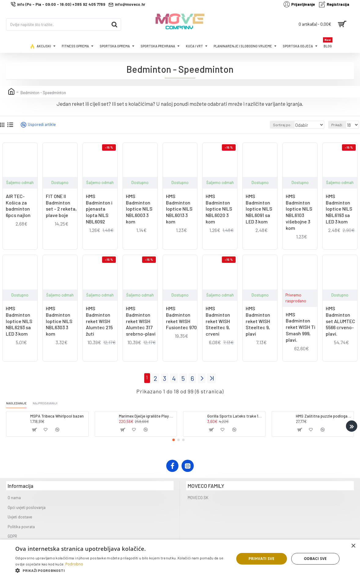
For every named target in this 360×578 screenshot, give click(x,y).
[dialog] (180, 558)
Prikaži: (339, 125)
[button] (351, 426)
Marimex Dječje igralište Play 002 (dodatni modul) (146, 415)
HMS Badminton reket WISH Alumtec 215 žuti (99, 321)
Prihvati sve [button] (261, 558)
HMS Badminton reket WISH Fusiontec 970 (181, 317)
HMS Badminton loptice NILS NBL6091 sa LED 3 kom (259, 208)
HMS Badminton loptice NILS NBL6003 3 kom (139, 208)
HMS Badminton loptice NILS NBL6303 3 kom (59, 321)
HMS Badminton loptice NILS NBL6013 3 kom (179, 208)
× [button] (353, 546)
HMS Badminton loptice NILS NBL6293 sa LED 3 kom (19, 321)
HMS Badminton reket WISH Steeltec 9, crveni (218, 321)
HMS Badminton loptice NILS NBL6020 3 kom (219, 208)
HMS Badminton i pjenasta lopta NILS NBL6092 (99, 208)
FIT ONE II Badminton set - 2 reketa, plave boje (61, 205)
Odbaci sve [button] (315, 558)
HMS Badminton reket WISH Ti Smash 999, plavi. (300, 327)
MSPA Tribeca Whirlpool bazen (57, 415)
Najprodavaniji (52, 402)
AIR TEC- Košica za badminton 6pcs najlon (18, 205)
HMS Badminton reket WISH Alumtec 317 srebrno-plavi (141, 321)
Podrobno (74, 564)
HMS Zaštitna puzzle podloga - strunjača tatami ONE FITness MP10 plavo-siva (323, 415)
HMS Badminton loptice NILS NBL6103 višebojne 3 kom (299, 212)
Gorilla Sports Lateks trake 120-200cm (235, 415)
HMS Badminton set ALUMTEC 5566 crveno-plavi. (340, 321)
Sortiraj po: (277, 125)
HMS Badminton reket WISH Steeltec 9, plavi (258, 321)
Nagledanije (18, 402)
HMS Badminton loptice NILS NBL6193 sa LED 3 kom (339, 208)
